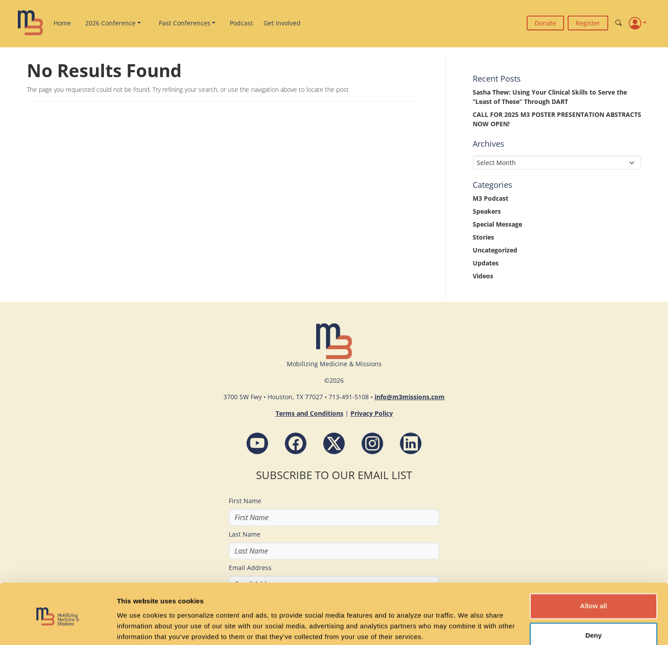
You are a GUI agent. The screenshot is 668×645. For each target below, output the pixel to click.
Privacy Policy (371, 413)
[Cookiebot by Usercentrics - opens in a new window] (58, 627)
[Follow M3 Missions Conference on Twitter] (334, 443)
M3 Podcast (490, 198)
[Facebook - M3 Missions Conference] (295, 443)
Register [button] (588, 23)
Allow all (593, 572)
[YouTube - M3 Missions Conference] (257, 443)
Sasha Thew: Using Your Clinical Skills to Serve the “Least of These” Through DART (550, 97)
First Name (245, 500)
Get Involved (282, 23)
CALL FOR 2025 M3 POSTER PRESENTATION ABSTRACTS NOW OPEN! (557, 119)
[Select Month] (557, 163)
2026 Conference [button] (110, 23)
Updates (486, 263)
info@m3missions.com (410, 397)
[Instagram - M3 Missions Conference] (372, 443)
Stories (483, 237)
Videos (483, 276)
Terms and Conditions (309, 413)
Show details (137, 627)
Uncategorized (495, 250)
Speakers (487, 211)
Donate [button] (545, 23)
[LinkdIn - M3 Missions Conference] (410, 443)
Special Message (497, 224)
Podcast (241, 23)
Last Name (244, 534)
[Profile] (637, 23)
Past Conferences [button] (184, 23)
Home (62, 23)
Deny (594, 601)
